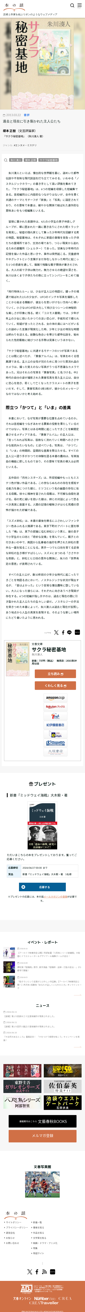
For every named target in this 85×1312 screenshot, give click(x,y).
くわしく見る (54, 683)
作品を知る (41, 1228)
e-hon (55, 729)
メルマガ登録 (42, 1131)
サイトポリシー (14, 1218)
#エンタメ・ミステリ (25, 145)
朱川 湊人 (16, 160)
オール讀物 (38, 1259)
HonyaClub (55, 738)
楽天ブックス (55, 702)
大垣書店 (55, 748)
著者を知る (41, 1223)
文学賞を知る (42, 1233)
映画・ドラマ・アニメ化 (48, 1238)
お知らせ (10, 1233)
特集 (37, 1243)
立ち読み (54, 672)
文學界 (20, 1259)
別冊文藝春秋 (60, 1259)
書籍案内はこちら (43, 1117)
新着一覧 (39, 1218)
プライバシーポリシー (18, 1223)
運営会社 (10, 1228)
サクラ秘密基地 (49, 160)
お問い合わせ (13, 1238)
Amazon (55, 693)
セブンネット (55, 711)
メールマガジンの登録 (55, 892)
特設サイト (41, 1249)
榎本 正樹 (9, 131)
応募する (34, 883)
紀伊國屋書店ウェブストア (55, 721)
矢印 (78, 990)
